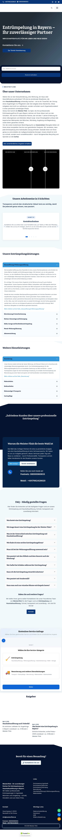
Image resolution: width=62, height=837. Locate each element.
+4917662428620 (10, 2)
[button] (51, 7)
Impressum (36, 820)
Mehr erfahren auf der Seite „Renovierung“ (16, 382)
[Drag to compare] (31, 171)
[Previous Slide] (4, 228)
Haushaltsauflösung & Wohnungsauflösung (46, 798)
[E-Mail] (59, 819)
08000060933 (23, 1)
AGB (34, 822)
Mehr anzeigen (14, 471)
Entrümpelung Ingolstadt (40, 791)
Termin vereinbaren (28, 471)
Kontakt (31, 619)
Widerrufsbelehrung (39, 824)
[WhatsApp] (59, 810)
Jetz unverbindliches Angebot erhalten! (17, 146)
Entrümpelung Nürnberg (40, 795)
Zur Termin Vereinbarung (9, 52)
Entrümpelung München (40, 793)
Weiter (31, 694)
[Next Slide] (57, 228)
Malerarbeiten (37, 800)
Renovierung (37, 797)
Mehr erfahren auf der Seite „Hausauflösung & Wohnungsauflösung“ (24, 312)
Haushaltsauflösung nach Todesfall (16, 731)
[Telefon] (59, 814)
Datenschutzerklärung (40, 818)
